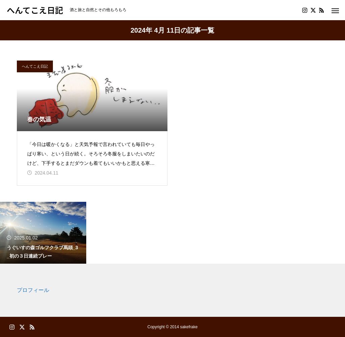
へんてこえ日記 (35, 66)
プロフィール (33, 290)
